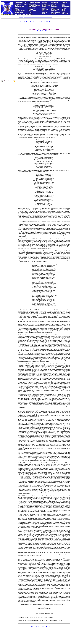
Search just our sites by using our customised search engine (35, 17)
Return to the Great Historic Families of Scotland (44, 627)
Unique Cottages (24, 21)
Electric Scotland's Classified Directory (40, 21)
